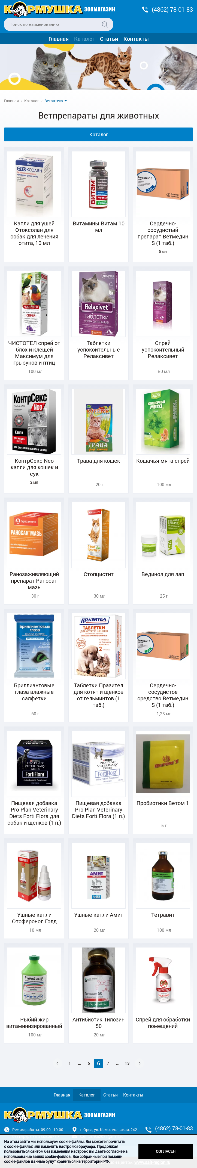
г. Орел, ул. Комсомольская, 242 (108, 1129)
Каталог (84, 38)
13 (127, 1063)
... (79, 1063)
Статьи (109, 38)
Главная (59, 38)
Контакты (136, 38)
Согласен (165, 1151)
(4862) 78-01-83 (172, 9)
